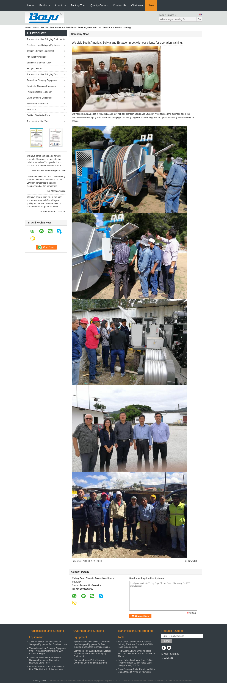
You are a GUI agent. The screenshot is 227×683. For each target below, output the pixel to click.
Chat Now (137, 5)
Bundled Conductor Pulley (39, 62)
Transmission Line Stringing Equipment (45, 39)
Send (167, 641)
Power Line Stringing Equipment (42, 80)
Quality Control (99, 5)
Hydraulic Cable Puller (37, 103)
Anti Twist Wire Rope (36, 57)
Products (44, 5)
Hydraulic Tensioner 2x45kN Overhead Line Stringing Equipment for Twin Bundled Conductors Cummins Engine (92, 644)
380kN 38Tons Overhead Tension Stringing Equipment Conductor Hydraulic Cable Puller (45, 660)
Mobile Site (167, 658)
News (151, 5)
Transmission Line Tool (37, 121)
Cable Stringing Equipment (39, 98)
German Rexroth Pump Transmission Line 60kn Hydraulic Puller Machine (46, 668)
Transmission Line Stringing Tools (43, 74)
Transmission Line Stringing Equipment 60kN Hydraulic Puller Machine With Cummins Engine (47, 651)
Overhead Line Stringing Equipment (43, 45)
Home (30, 5)
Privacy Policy (39, 680)
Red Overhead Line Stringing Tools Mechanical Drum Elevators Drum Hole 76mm (136, 653)
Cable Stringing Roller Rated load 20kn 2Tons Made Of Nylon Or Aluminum (136, 670)
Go (199, 19)
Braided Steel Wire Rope (38, 115)
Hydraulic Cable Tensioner (39, 92)
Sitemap (174, 653)
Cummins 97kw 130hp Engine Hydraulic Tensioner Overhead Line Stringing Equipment (92, 653)
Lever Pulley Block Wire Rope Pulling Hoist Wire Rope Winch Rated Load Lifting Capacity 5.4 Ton (135, 663)
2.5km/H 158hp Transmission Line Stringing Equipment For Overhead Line (48, 643)
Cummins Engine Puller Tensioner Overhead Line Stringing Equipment (90, 661)
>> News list (191, 561)
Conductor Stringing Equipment (41, 86)
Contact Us (119, 5)
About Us (60, 5)
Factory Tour (78, 5)
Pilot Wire (31, 109)
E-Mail (164, 653)
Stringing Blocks (34, 68)
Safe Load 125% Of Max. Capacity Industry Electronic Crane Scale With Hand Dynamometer (135, 644)
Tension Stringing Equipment (40, 51)
